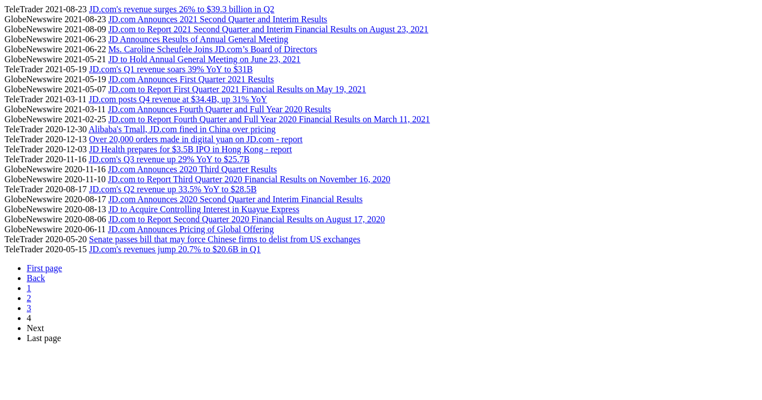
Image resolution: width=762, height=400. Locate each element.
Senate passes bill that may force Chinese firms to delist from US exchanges (224, 239)
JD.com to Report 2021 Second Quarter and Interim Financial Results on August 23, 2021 (268, 29)
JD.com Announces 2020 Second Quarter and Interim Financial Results (235, 199)
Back (36, 278)
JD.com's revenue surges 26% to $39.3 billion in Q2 (181, 9)
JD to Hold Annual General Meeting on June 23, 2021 (204, 59)
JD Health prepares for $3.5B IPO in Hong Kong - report (190, 149)
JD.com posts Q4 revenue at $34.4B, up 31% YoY (177, 99)
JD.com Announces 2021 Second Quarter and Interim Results (218, 19)
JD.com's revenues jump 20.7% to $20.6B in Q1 (175, 249)
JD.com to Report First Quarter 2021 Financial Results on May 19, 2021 (237, 89)
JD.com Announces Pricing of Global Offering (191, 229)
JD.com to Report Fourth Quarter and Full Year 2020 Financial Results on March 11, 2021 (269, 119)
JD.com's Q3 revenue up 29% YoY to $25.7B (168, 159)
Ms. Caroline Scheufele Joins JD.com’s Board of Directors (212, 49)
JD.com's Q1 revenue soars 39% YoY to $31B (171, 69)
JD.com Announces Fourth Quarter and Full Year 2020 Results (219, 109)
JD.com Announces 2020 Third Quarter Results (192, 169)
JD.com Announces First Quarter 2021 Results (191, 79)
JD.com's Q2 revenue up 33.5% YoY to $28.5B (172, 189)
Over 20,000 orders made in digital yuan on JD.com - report (196, 139)
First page (44, 268)
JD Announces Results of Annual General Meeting (198, 39)
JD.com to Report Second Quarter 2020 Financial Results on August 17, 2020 (246, 219)
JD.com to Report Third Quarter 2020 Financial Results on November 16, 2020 (249, 179)
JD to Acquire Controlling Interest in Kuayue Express (204, 209)
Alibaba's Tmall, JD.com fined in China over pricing (181, 129)
